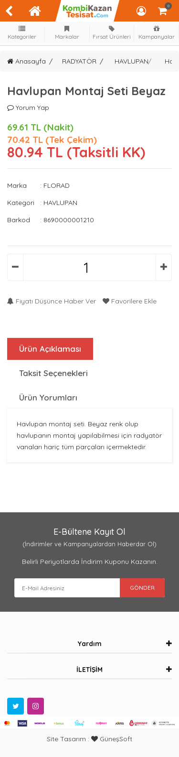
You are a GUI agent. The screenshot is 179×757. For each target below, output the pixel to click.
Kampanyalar (156, 32)
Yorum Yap (28, 107)
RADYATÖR (79, 61)
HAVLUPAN (131, 61)
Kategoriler (22, 32)
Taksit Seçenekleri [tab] (53, 373)
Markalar (66, 32)
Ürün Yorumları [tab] (48, 397)
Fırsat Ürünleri (111, 32)
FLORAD (56, 185)
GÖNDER (142, 587)
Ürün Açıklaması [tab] (50, 349)
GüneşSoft (111, 739)
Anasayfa (26, 61)
